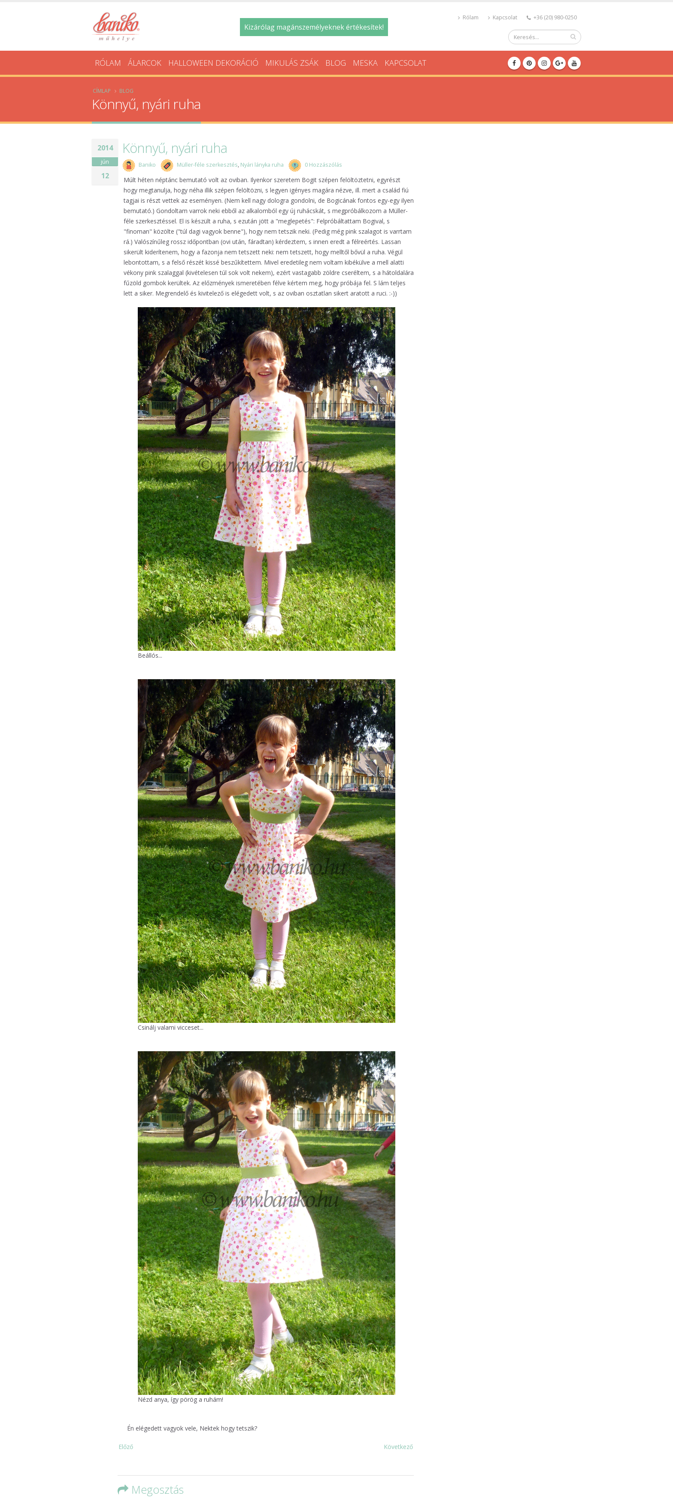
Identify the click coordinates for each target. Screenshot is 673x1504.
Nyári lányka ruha (262, 164)
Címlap (102, 90)
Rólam (468, 17)
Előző (125, 1447)
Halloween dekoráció (213, 63)
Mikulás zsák (291, 63)
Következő (398, 1447)
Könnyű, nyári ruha (174, 148)
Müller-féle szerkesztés (207, 164)
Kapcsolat (502, 17)
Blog (335, 63)
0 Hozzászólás (323, 164)
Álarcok (144, 63)
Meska (365, 63)
